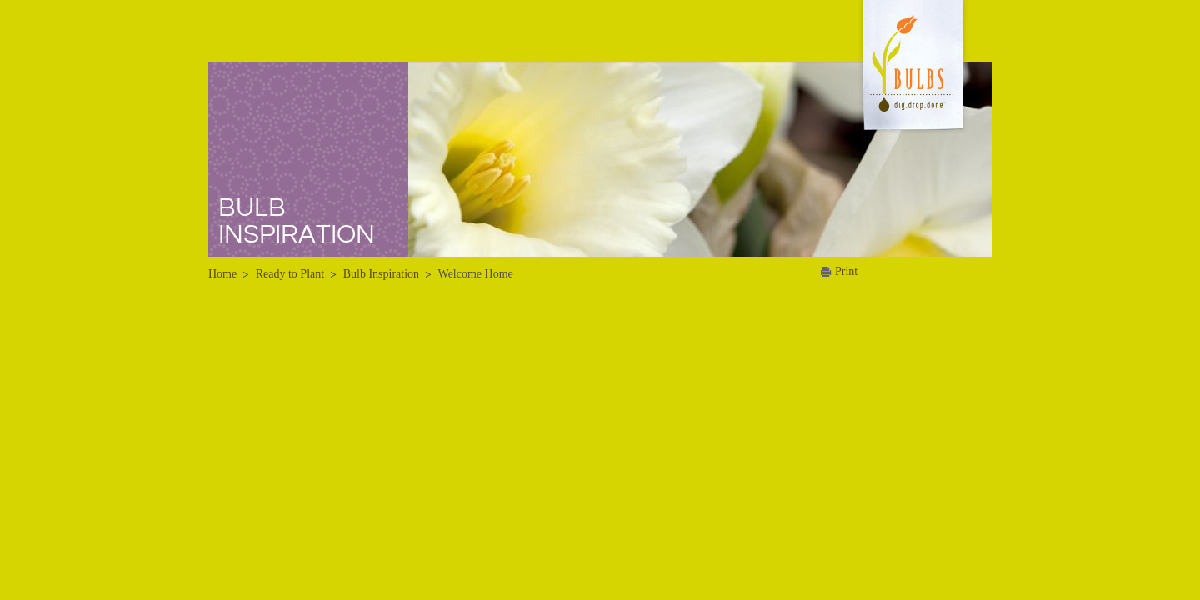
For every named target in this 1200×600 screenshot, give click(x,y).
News (823, 48)
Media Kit (823, 98)
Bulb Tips (501, 171)
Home (422, 48)
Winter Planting (678, 74)
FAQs (491, 146)
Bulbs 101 (502, 74)
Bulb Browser (512, 122)
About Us (918, 48)
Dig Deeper (506, 98)
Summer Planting (682, 98)
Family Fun (667, 195)
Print (846, 271)
